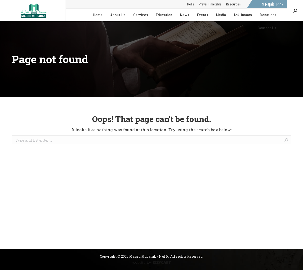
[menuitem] (190, 4)
